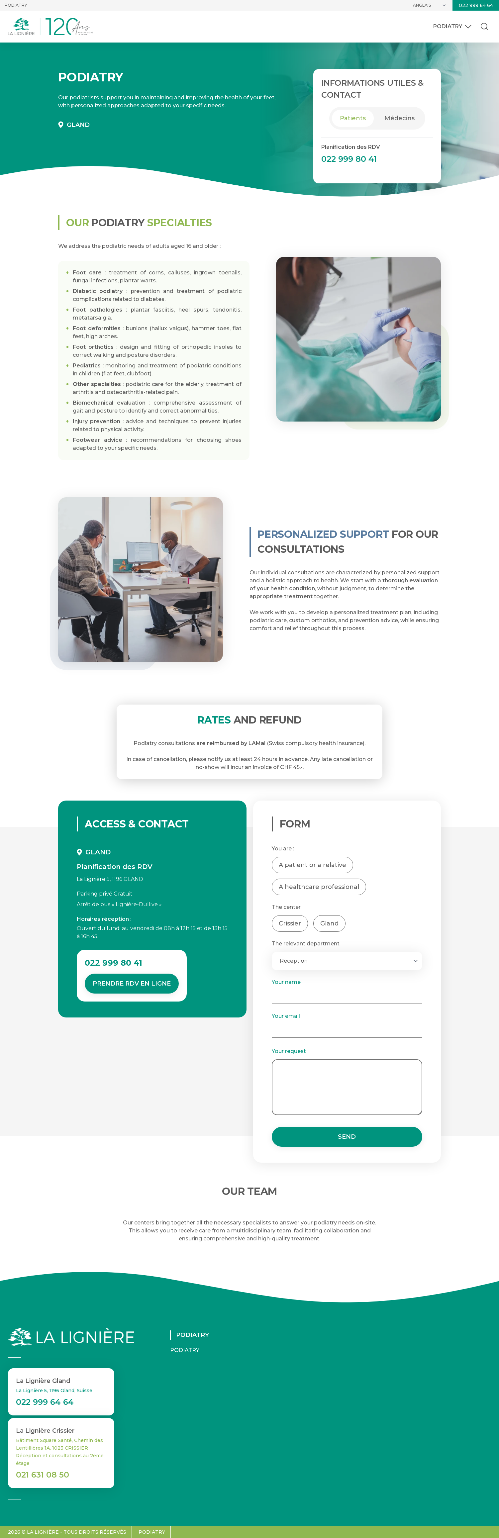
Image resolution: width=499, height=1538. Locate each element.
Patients (353, 118)
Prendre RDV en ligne (132, 983)
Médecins (399, 118)
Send (347, 1136)
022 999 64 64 (476, 5)
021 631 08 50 (42, 1475)
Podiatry (16, 5)
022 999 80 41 (349, 159)
